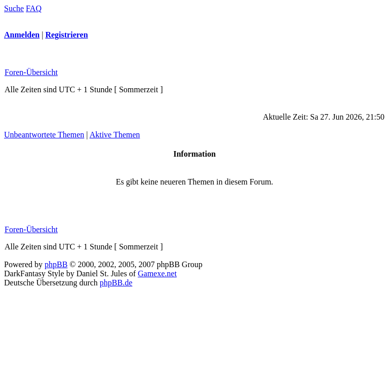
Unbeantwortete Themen (44, 134)
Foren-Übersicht (31, 72)
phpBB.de (116, 282)
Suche (14, 8)
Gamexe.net (157, 273)
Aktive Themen (115, 134)
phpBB (56, 264)
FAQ (34, 8)
